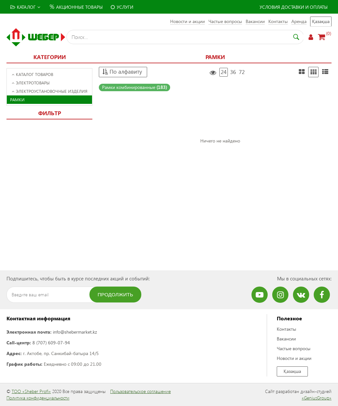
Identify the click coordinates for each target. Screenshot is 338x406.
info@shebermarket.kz (75, 332)
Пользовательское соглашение (140, 391)
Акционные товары (75, 6)
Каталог (25, 7)
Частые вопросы (225, 21)
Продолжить (115, 294)
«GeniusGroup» (317, 398)
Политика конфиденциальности (37, 398)
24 (224, 72)
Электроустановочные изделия (49, 91)
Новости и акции (187, 21)
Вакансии (255, 21)
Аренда (299, 21)
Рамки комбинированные (134, 87)
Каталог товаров (32, 74)
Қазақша (321, 21)
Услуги (122, 7)
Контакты (278, 21)
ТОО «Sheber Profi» (31, 391)
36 (233, 72)
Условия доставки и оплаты (294, 7)
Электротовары (31, 82)
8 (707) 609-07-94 (51, 342)
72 (242, 72)
